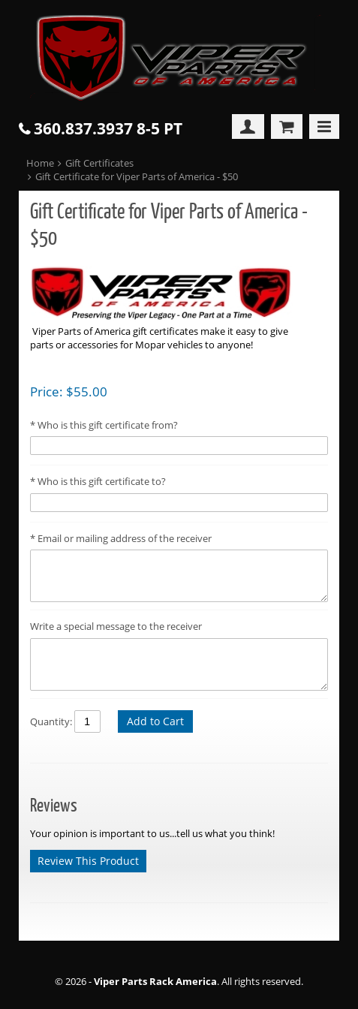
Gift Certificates (99, 163)
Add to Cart (155, 721)
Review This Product (88, 861)
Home (40, 163)
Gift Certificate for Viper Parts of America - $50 (136, 176)
